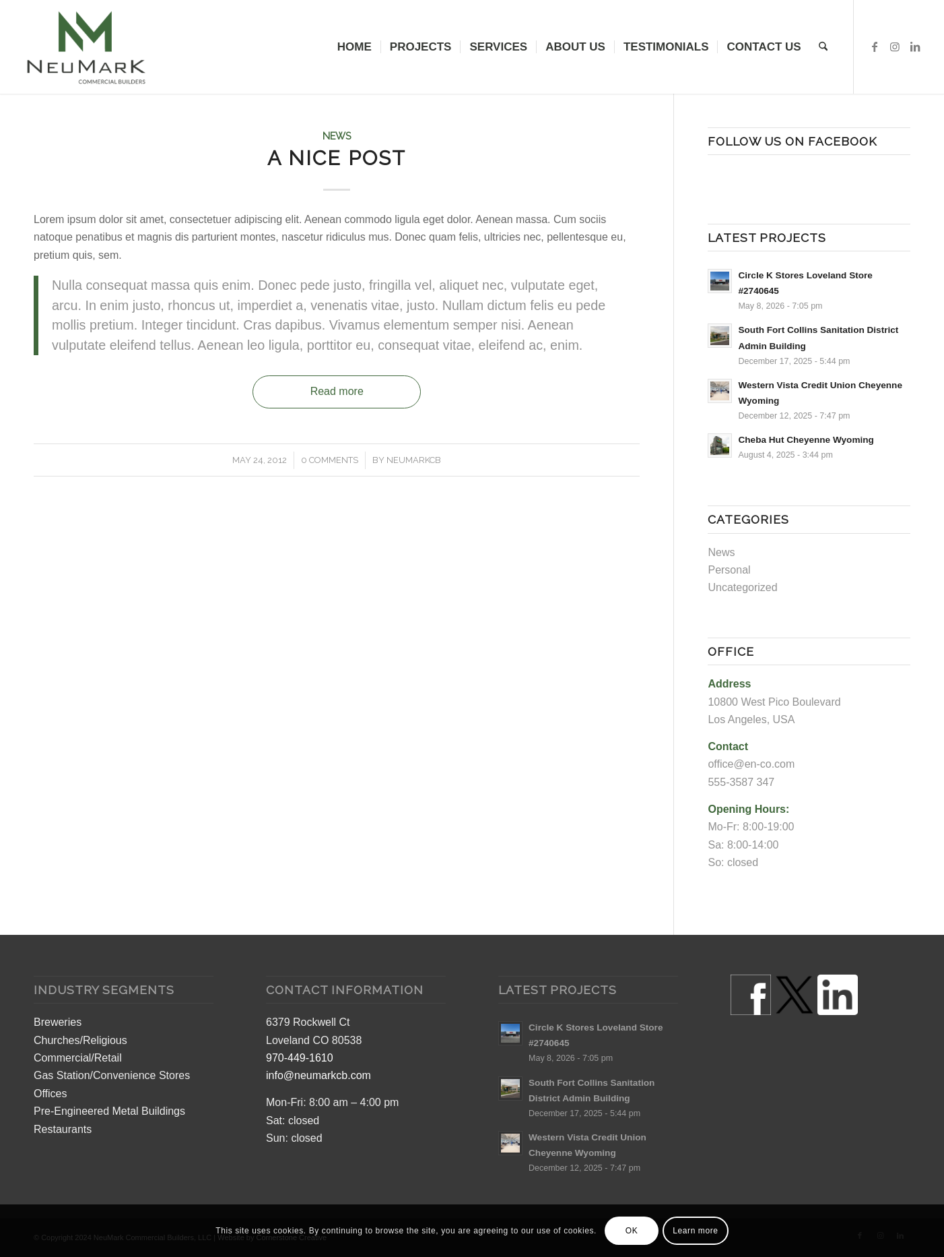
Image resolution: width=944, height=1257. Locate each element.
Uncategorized (742, 587)
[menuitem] (354, 47)
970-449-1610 (299, 1058)
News (337, 136)
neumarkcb (413, 460)
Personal (729, 570)
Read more (337, 391)
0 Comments (329, 460)
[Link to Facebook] (875, 46)
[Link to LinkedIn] (915, 46)
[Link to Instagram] (895, 46)
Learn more (695, 1230)
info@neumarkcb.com (318, 1075)
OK (632, 1230)
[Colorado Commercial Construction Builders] (85, 47)
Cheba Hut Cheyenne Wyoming (805, 440)
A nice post (336, 158)
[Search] (823, 47)
